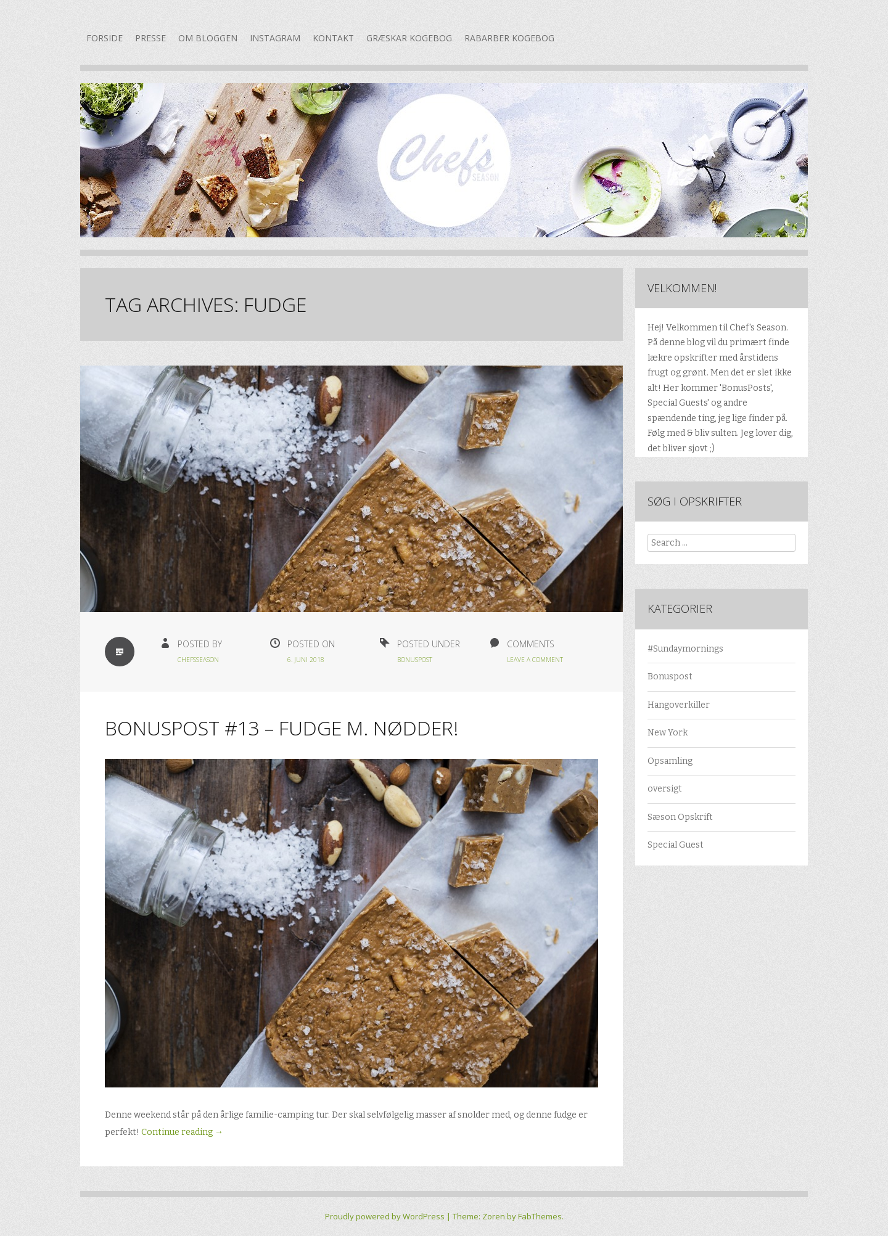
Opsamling (670, 761)
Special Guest (676, 845)
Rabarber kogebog (509, 38)
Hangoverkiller (679, 705)
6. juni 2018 (305, 659)
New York (668, 732)
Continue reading (182, 1132)
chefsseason (198, 659)
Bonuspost (414, 659)
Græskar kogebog (409, 38)
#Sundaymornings (685, 649)
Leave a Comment (535, 659)
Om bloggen (207, 38)
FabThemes (540, 1216)
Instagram (275, 38)
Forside (104, 38)
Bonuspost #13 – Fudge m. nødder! (281, 727)
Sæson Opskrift (680, 817)
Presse (150, 38)
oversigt (665, 789)
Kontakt (333, 38)
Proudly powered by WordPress (385, 1216)
